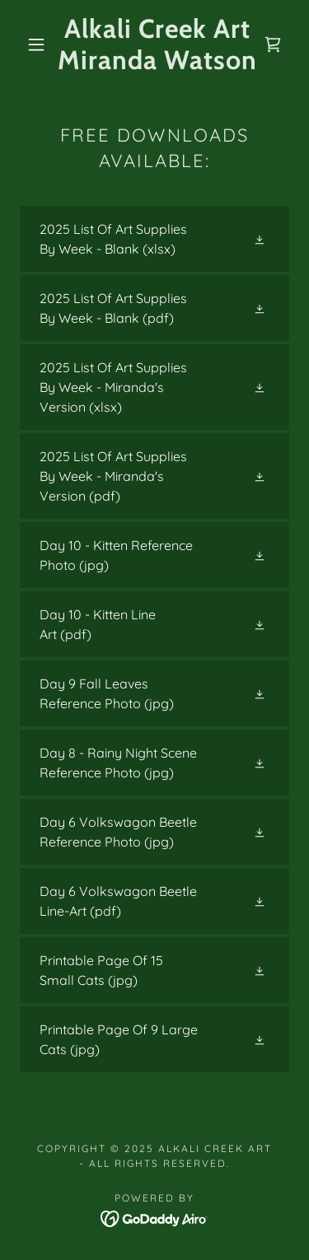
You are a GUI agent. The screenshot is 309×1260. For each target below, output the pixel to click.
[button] (36, 44)
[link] (157, 45)
